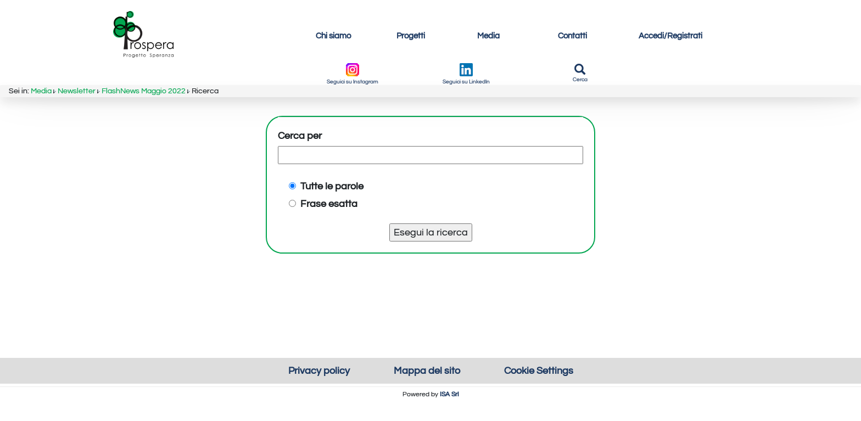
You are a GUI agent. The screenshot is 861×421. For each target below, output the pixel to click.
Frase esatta (323, 242)
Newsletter (84, 67)
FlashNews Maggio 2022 (160, 67)
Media (44, 67)
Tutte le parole (326, 224)
